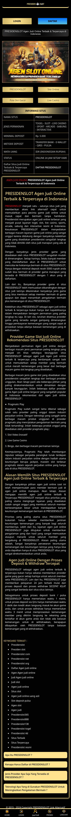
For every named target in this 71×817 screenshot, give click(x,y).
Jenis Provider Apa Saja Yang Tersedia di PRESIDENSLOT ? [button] (27, 775)
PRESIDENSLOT (44, 117)
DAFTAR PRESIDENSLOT (48, 167)
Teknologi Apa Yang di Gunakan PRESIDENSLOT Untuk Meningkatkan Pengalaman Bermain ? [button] (35, 788)
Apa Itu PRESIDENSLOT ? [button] (18, 755)
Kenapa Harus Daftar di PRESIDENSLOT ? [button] (27, 764)
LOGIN (21, 813)
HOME (7, 813)
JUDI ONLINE (20, 180)
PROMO (49, 813)
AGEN (10, 180)
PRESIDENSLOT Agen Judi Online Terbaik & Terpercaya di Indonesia (35, 32)
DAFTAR (35, 813)
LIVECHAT (64, 813)
